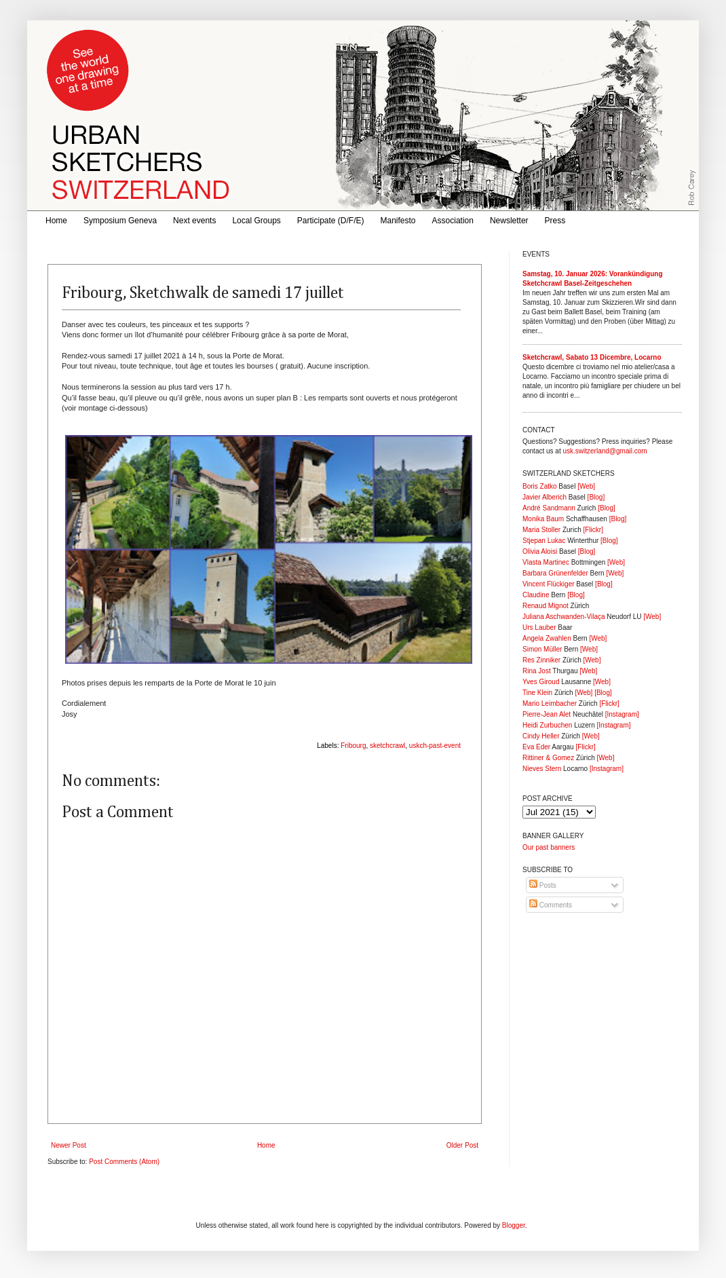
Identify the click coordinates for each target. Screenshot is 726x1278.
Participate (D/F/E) (330, 220)
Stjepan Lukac (543, 540)
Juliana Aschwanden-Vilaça (563, 616)
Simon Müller (542, 649)
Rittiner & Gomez (548, 758)
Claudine (535, 595)
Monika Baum (543, 519)
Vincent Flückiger (548, 584)
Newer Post (68, 1145)
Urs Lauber (539, 627)
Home (56, 220)
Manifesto (398, 220)
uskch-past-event (435, 745)
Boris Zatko (539, 486)
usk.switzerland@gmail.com (604, 451)
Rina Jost (536, 671)
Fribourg (353, 745)
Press (555, 220)
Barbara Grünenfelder (555, 573)
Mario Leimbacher (549, 703)
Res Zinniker (541, 660)
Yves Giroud (540, 681)
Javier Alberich (544, 497)
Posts (542, 885)
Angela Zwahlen (546, 638)
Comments (550, 905)
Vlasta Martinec (545, 562)
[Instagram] (622, 714)
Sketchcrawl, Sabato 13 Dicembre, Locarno (592, 357)
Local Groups (256, 220)
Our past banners (548, 847)
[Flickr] (593, 529)
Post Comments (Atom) (124, 1161)
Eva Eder (536, 747)
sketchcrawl (387, 745)
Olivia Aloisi (539, 551)
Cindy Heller (540, 736)
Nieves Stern (541, 768)
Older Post (462, 1145)
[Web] (586, 486)
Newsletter (509, 220)
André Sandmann (548, 508)
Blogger (513, 1225)
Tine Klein (537, 692)
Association (453, 220)
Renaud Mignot (545, 605)
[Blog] (596, 497)
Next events (194, 220)
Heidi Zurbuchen (547, 725)
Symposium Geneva (120, 220)
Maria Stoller (541, 529)
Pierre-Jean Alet (546, 714)
